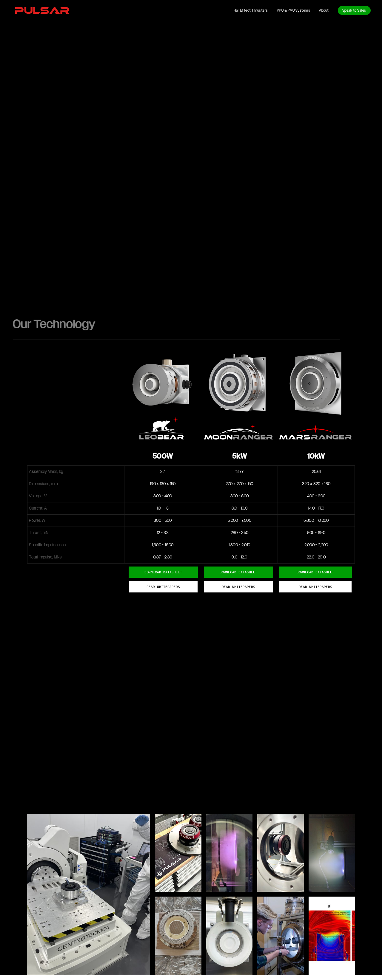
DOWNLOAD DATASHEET (315, 572)
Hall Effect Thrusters (251, 10)
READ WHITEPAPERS (315, 587)
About (324, 10)
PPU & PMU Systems (293, 10)
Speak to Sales (354, 10)
